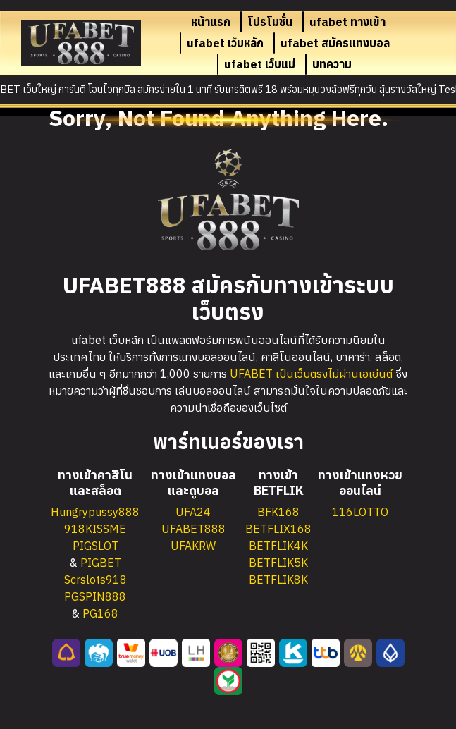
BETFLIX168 (278, 529)
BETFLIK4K (278, 546)
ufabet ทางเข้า (347, 22)
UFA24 (193, 512)
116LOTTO (360, 512)
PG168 (100, 613)
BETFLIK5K (278, 563)
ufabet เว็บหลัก (225, 43)
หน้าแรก (210, 22)
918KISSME (95, 529)
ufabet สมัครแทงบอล (335, 43)
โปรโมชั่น (269, 22)
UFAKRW (193, 546)
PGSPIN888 (95, 596)
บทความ (332, 64)
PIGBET (100, 563)
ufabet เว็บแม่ (259, 64)
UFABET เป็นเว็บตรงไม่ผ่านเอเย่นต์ (311, 374)
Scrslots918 (95, 579)
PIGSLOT (95, 546)
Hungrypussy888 (95, 512)
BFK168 (278, 512)
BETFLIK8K (278, 579)
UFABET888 (193, 529)
